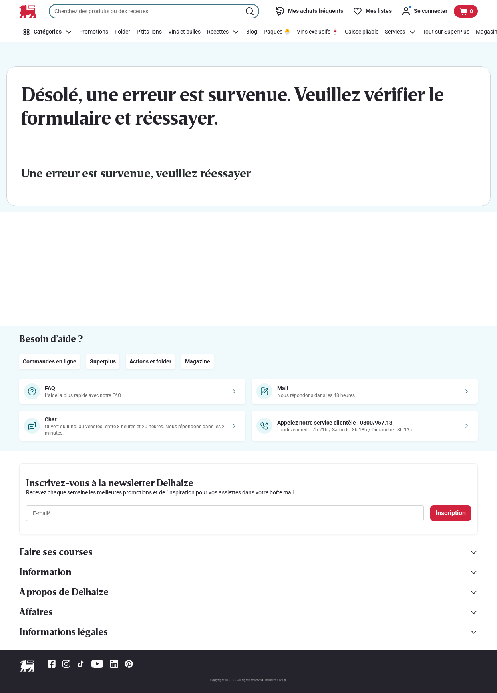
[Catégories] (47, 32)
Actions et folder (150, 361)
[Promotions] (93, 32)
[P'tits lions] (149, 32)
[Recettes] (223, 32)
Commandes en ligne (49, 361)
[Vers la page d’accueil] (27, 11)
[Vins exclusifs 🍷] (318, 32)
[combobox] (154, 11)
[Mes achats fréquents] (309, 11)
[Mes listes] (372, 11)
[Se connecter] (424, 11)
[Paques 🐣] (277, 32)
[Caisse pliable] (362, 32)
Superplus (103, 361)
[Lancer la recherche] (250, 11)
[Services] (400, 32)
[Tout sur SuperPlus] (446, 32)
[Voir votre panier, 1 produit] (466, 11)
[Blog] (251, 32)
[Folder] (122, 32)
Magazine (197, 361)
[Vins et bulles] (184, 32)
